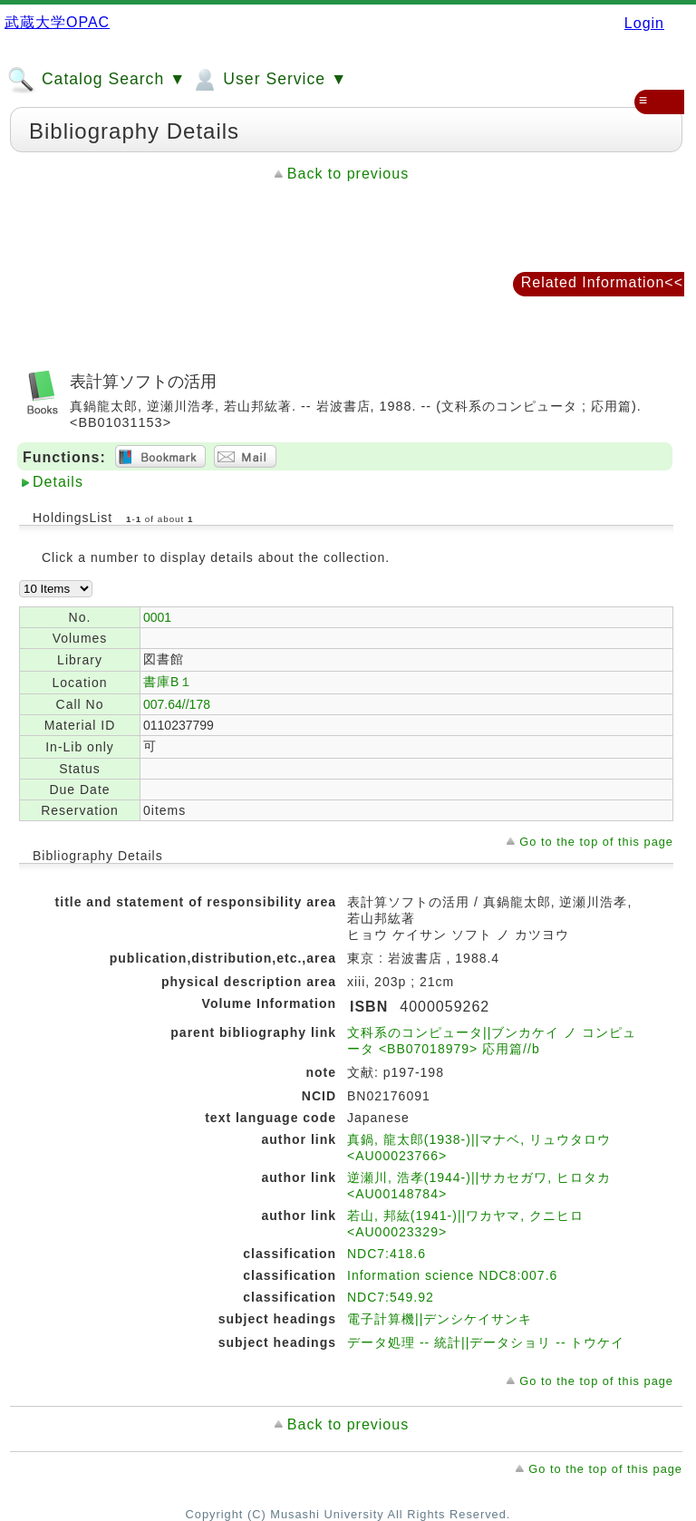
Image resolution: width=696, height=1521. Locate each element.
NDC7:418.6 (386, 1253)
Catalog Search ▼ (96, 79)
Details (58, 481)
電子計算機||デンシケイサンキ (439, 1319)
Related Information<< (602, 282)
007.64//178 (176, 704)
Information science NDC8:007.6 (452, 1275)
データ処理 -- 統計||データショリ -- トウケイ (485, 1342)
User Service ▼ (268, 79)
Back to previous (348, 173)
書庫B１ (168, 681)
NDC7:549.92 (390, 1297)
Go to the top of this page (596, 841)
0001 (157, 617)
